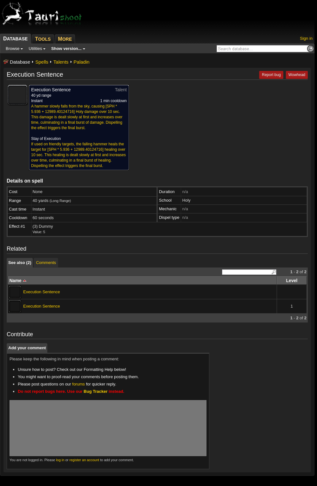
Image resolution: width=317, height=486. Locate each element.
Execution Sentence (41, 291)
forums (78, 384)
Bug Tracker (95, 391)
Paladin (82, 62)
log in (60, 460)
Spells (41, 62)
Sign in (306, 38)
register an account (84, 460)
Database (20, 62)
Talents (61, 62)
